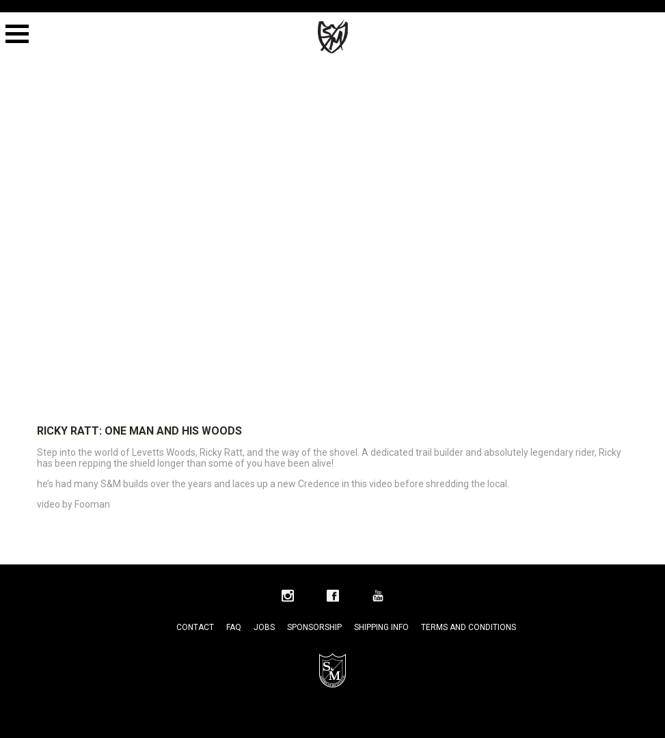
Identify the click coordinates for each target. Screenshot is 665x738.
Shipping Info (381, 627)
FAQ (233, 627)
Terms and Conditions (468, 627)
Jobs (264, 627)
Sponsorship (314, 627)
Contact (195, 627)
